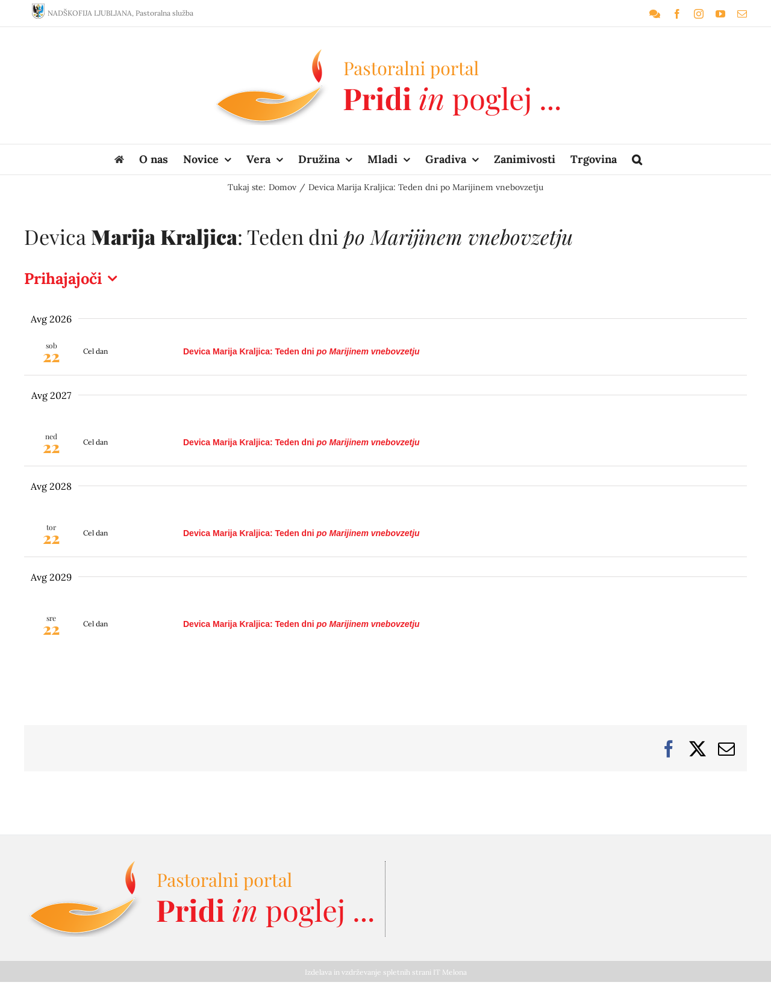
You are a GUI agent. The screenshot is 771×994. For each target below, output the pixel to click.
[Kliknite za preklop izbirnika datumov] (73, 278)
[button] (637, 159)
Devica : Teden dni (301, 351)
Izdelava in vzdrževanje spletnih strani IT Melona (386, 972)
